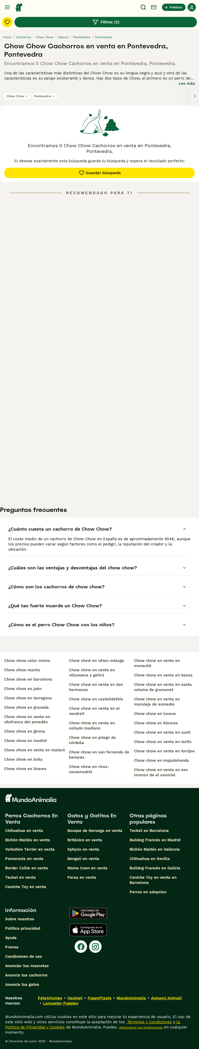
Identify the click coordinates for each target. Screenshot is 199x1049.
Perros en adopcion (148, 892)
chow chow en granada (26, 707)
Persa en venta (81, 877)
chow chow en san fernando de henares (99, 755)
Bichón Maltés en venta (27, 840)
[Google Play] (88, 913)
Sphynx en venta (83, 849)
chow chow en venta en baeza (163, 675)
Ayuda (11, 937)
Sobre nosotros (19, 919)
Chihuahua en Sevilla (150, 858)
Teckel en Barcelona (149, 830)
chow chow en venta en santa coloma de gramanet (163, 687)
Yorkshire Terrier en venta (30, 849)
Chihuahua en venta (24, 830)
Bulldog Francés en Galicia (155, 868)
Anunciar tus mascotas (27, 965)
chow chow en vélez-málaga (96, 660)
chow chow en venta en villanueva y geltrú (92, 672)
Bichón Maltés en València (155, 849)
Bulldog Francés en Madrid (155, 840)
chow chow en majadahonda (161, 760)
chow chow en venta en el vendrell (94, 711)
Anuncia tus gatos (22, 984)
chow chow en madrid (25, 740)
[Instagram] (95, 946)
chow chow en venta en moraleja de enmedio (157, 702)
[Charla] (153, 7)
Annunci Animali (166, 998)
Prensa (11, 947)
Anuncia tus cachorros (26, 975)
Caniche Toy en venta (25, 886)
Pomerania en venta (24, 858)
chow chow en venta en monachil (157, 663)
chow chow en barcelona (28, 679)
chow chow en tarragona (28, 698)
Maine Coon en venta (87, 868)
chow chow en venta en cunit (162, 732)
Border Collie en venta (26, 868)
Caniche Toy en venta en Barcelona (153, 880)
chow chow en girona (24, 731)
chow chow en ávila (23, 759)
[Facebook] (81, 946)
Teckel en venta (20, 877)
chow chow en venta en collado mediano (92, 726)
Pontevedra (44, 96)
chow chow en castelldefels (96, 699)
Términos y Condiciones (149, 1022)
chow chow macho (22, 670)
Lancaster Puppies (60, 1003)
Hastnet (74, 998)
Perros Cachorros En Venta (31, 818)
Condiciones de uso (23, 956)
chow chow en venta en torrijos (164, 751)
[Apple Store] (88, 930)
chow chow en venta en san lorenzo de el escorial (161, 772)
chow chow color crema (27, 660)
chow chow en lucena (155, 713)
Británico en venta (84, 840)
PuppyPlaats (99, 998)
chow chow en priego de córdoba (92, 740)
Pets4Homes (50, 998)
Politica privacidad (22, 928)
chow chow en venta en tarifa (162, 741)
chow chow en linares (25, 768)
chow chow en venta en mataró (34, 750)
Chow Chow (17, 96)
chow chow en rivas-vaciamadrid (89, 769)
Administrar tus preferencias (140, 1027)
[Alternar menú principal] (7, 7)
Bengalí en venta (83, 858)
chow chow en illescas (156, 723)
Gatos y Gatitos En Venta (91, 818)
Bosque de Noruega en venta (94, 830)
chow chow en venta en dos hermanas (96, 687)
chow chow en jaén (22, 688)
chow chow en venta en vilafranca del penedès (27, 719)
